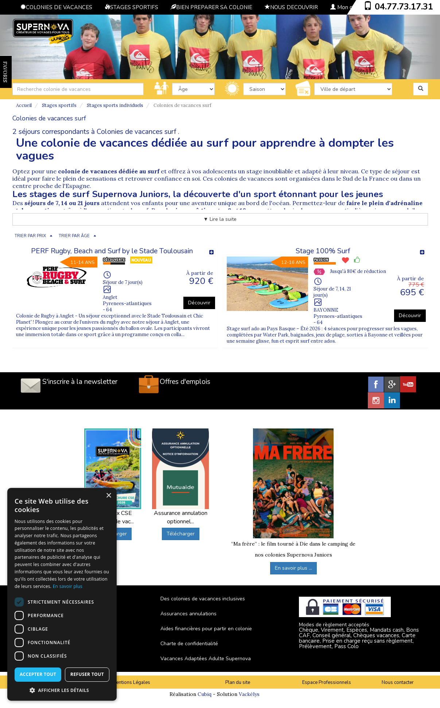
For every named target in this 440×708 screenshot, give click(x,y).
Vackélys (249, 694)
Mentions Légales (131, 682)
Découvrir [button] (199, 302)
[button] (62, 689)
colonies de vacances (243, 178)
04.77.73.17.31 (404, 6)
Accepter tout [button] (38, 674)
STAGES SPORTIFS (131, 7)
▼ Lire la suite (220, 219)
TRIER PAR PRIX (30, 236)
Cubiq (204, 694)
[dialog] (62, 594)
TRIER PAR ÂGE (74, 236)
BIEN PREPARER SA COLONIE (211, 7)
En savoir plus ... (293, 568)
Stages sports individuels (115, 105)
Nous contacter (398, 682)
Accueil (24, 105)
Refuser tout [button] (87, 674)
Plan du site (237, 682)
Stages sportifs (59, 105)
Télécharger (181, 533)
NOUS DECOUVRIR (291, 7)
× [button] (108, 496)
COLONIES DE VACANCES (56, 7)
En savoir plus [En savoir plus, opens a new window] (67, 586)
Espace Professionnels (326, 682)
